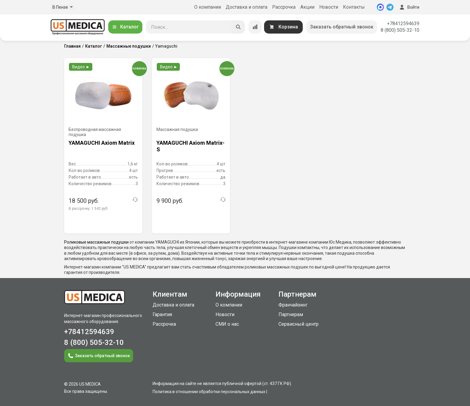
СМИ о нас (227, 324)
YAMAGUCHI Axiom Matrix (102, 143)
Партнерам (290, 314)
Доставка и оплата (246, 7)
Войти (408, 7)
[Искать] (238, 27)
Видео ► (81, 66)
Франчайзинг (293, 305)
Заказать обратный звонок (341, 27)
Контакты (354, 7)
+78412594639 (403, 23)
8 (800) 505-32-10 (400, 30)
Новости (328, 7)
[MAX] (380, 7)
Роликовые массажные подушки (96, 242)
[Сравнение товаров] (255, 27)
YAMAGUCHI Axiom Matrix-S (190, 146)
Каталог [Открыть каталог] (125, 27)
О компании (207, 7)
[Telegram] (390, 7)
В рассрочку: (88, 208)
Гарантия (162, 314)
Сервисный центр (298, 324)
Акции (307, 7)
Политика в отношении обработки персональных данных (209, 391)
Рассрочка (284, 7)
